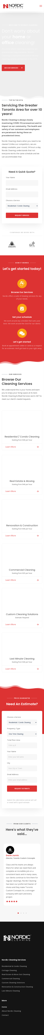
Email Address (11, 189)
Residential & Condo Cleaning (14, 966)
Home (4, 1007)
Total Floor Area (13, 740)
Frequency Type (13, 728)
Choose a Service (13, 200)
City (8, 763)
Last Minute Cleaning (11, 991)
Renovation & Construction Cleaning (17, 987)
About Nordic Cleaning (11, 1011)
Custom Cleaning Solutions (13, 982)
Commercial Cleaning (11, 978)
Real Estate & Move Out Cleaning (16, 974)
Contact (5, 1015)
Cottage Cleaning (9, 970)
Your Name (10, 177)
